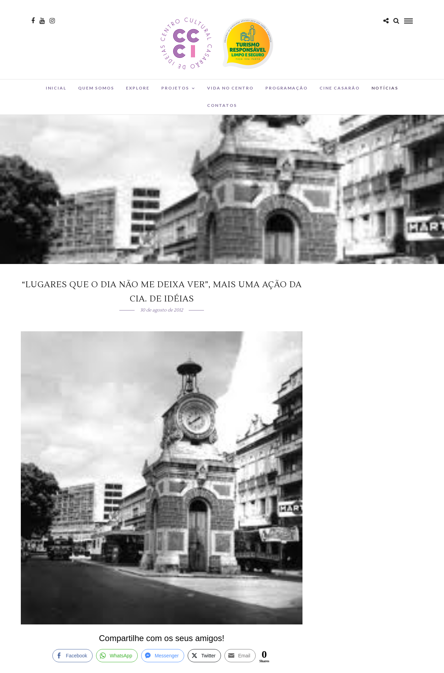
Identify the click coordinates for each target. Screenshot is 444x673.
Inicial (56, 88)
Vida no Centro (230, 88)
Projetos (175, 88)
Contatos (222, 105)
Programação (286, 88)
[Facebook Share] (72, 655)
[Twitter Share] (204, 655)
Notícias (385, 88)
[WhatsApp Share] (117, 655)
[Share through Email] (240, 655)
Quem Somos (96, 88)
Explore (138, 88)
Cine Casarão (339, 88)
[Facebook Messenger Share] (162, 655)
